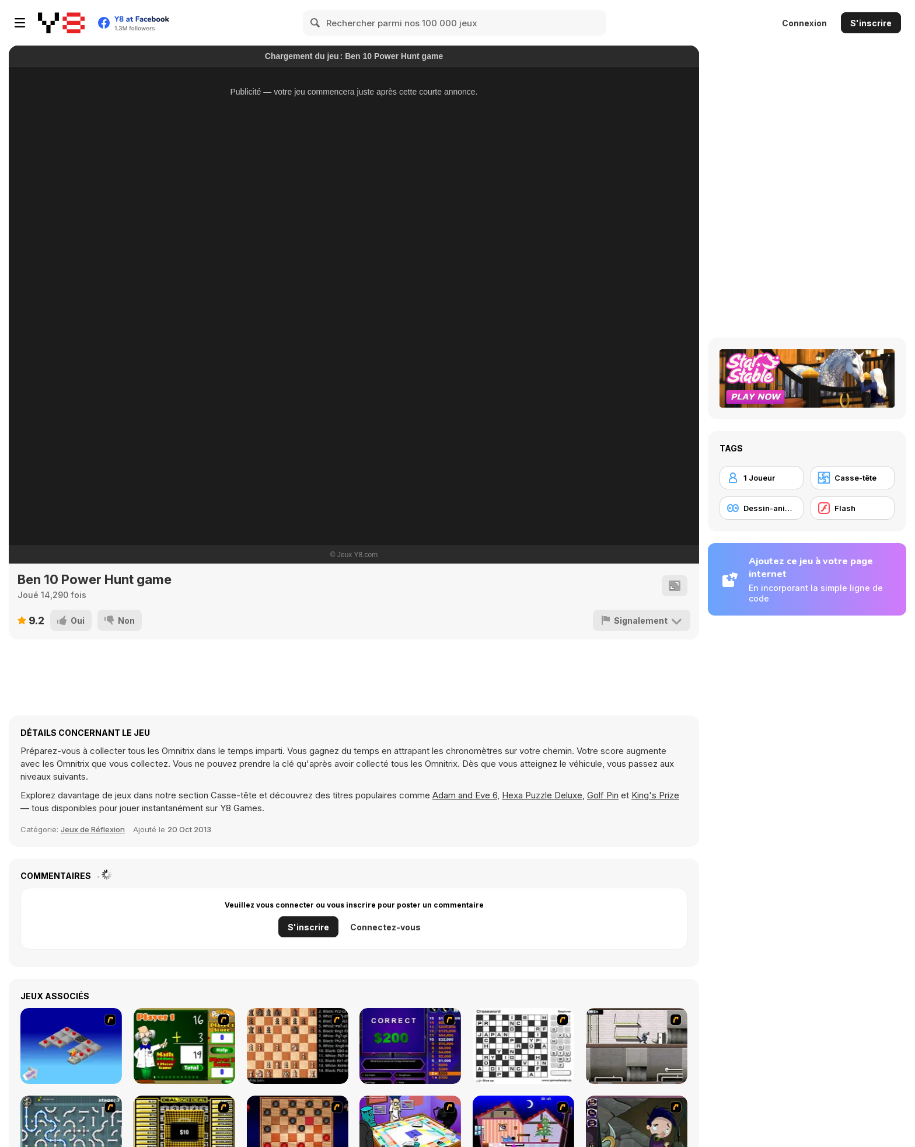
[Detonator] (71, 1046)
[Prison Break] (636, 1046)
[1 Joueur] (762, 477)
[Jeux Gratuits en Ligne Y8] (61, 22)
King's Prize (655, 795)
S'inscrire (871, 23)
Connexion (804, 23)
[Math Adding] (184, 1046)
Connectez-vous (385, 927)
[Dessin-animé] (762, 508)
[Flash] (853, 508)
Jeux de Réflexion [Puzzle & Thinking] (93, 829)
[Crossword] (523, 1046)
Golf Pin (603, 795)
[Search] (316, 23)
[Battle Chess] (297, 1046)
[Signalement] (641, 620)
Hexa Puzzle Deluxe (542, 795)
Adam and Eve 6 (464, 795)
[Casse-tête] (853, 477)
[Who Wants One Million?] (410, 1046)
